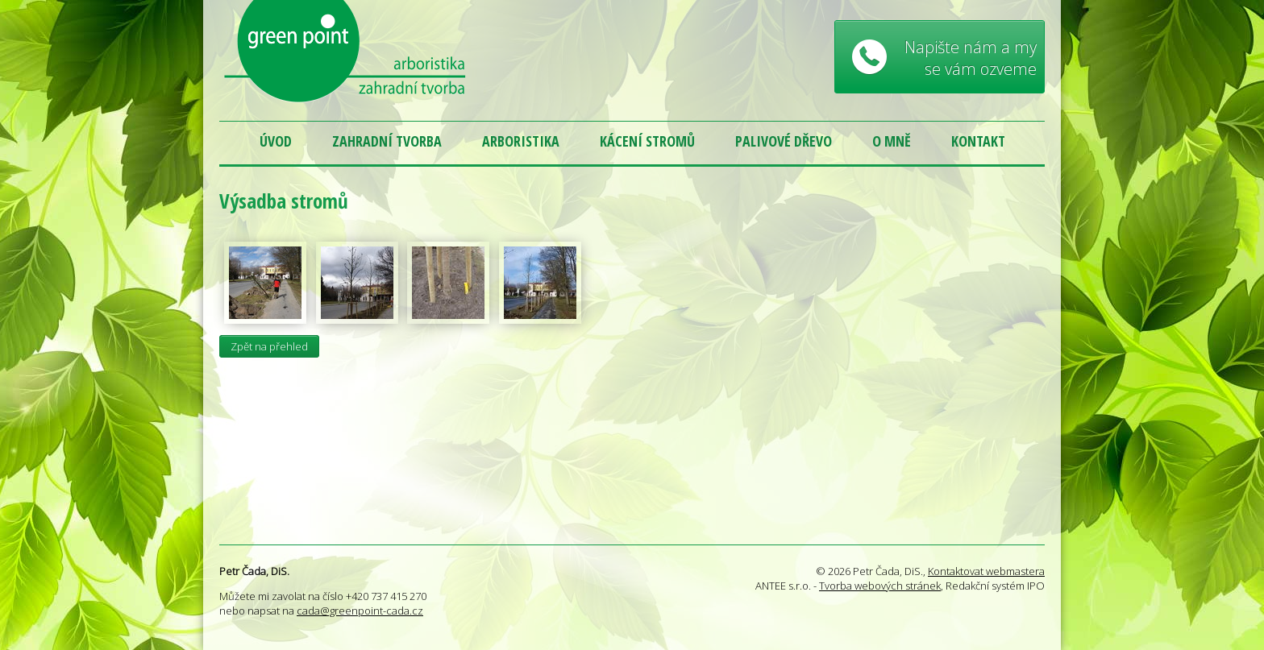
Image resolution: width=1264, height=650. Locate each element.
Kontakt (978, 141)
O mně (891, 141)
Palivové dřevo (783, 141)
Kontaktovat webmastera (986, 571)
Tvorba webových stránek (880, 585)
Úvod (276, 141)
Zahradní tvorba (387, 141)
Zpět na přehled (269, 346)
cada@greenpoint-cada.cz (360, 610)
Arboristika (520, 141)
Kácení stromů (647, 141)
